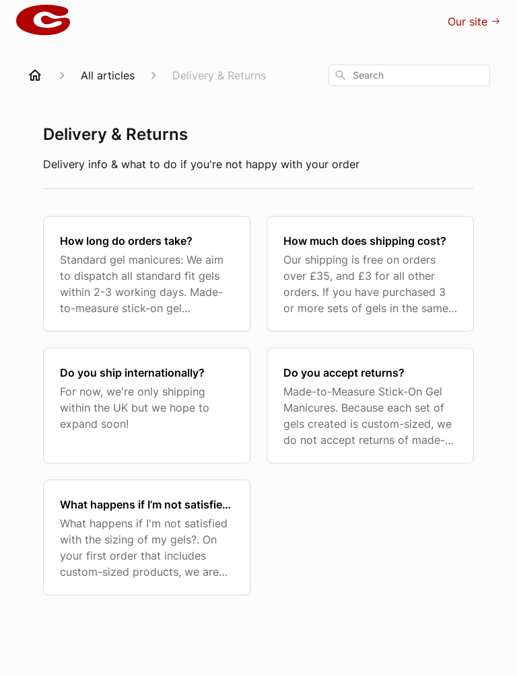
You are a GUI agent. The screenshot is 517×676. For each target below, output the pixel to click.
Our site (474, 21)
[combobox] (409, 75)
